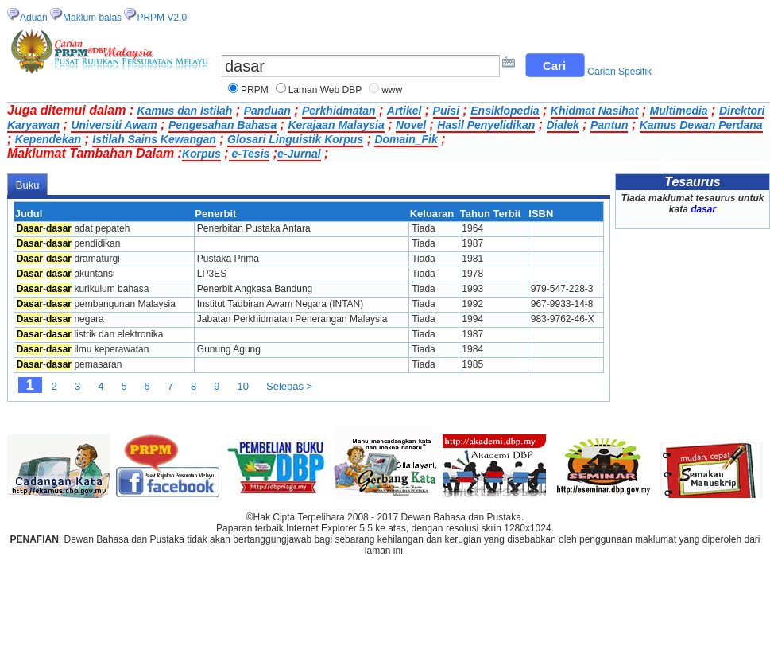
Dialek (563, 125)
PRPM (255, 89)
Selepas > (289, 386)
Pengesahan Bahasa (222, 125)
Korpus (201, 153)
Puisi (446, 110)
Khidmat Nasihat (594, 110)
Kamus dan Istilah (185, 110)
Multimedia (679, 110)
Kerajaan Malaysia (336, 125)
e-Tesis (249, 153)
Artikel (404, 110)
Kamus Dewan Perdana (701, 125)
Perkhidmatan (339, 110)
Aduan (34, 17)
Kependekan (48, 139)
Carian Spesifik (619, 71)
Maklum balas (92, 17)
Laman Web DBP (325, 89)
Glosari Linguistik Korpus (295, 139)
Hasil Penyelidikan (486, 125)
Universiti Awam (114, 125)
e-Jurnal (298, 153)
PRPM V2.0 (162, 17)
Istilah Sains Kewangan (154, 139)
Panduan (267, 110)
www (391, 89)
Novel (411, 125)
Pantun (609, 125)
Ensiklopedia (504, 110)
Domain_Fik (405, 139)
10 (243, 386)
